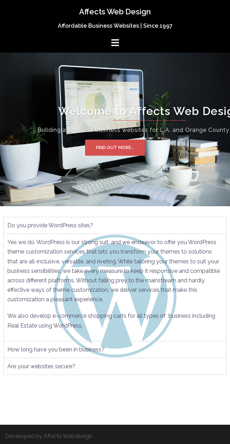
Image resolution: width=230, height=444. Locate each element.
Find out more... (115, 147)
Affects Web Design (115, 11)
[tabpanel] (115, 287)
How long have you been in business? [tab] (56, 349)
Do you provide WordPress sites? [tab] (50, 225)
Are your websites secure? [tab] (41, 366)
